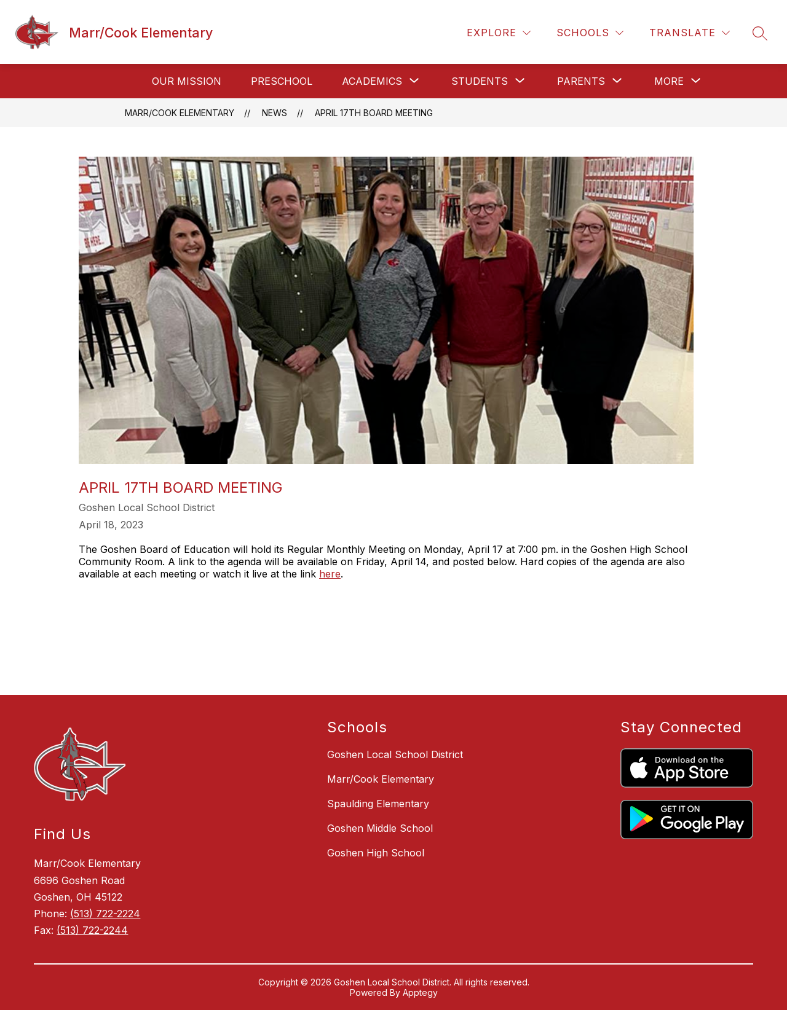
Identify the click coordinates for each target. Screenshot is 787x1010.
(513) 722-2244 (92, 930)
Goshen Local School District (395, 754)
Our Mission (186, 81)
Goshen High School (375, 853)
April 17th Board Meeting (374, 113)
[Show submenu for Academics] (372, 81)
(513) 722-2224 (105, 913)
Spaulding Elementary (378, 803)
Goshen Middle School (380, 828)
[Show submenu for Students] (479, 81)
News (274, 113)
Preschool (281, 81)
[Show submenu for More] (669, 81)
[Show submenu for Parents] (581, 81)
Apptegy (420, 992)
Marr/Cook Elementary (179, 113)
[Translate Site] (689, 33)
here (330, 574)
